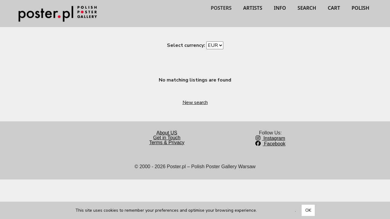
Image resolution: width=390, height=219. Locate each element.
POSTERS (221, 8)
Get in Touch (167, 137)
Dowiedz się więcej (276, 210)
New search (195, 102)
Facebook (270, 143)
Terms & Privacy (167, 142)
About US (166, 132)
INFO (280, 8)
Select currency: (186, 45)
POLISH (360, 8)
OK (308, 210)
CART (334, 8)
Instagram (270, 138)
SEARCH (307, 8)
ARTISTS (252, 8)
